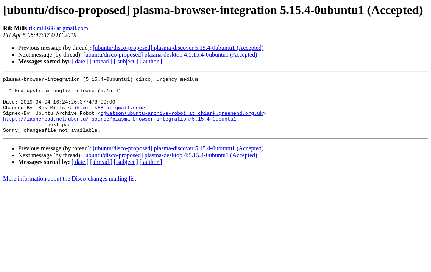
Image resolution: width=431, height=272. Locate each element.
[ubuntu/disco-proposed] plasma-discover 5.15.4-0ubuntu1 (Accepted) (178, 48)
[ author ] (151, 61)
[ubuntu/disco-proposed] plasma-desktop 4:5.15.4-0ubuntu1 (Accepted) (170, 54)
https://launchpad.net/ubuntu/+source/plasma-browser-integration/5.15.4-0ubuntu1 (119, 127)
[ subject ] (126, 61)
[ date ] (80, 61)
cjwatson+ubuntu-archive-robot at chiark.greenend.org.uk (181, 120)
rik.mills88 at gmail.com (58, 28)
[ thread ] (101, 61)
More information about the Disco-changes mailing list (69, 190)
